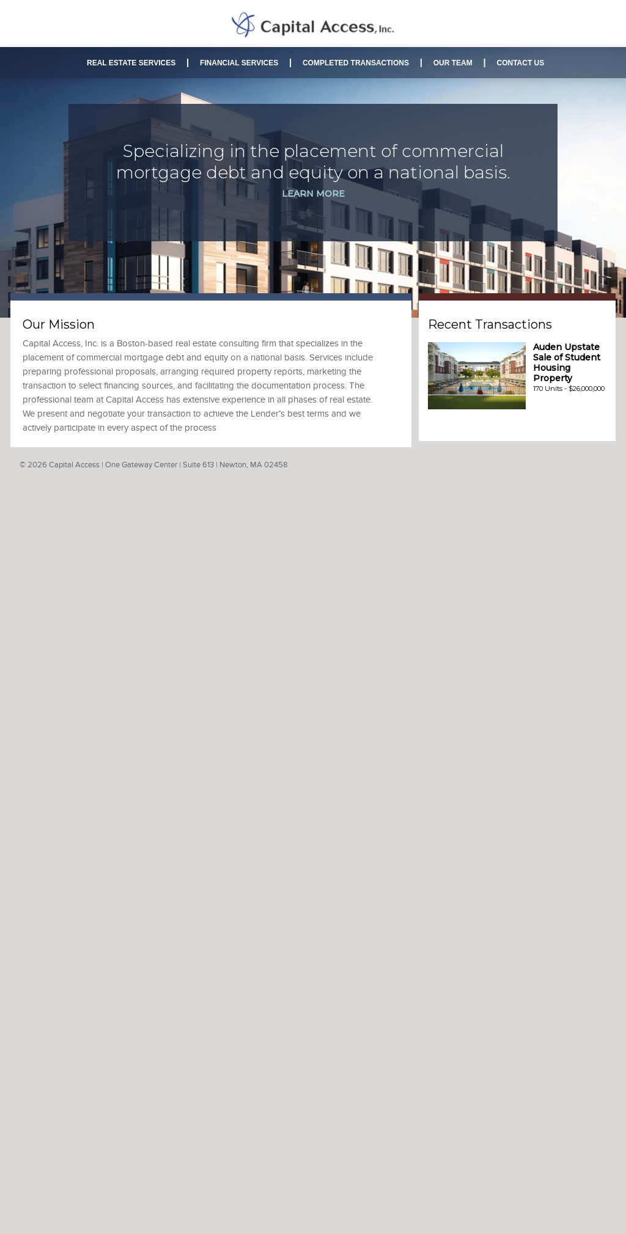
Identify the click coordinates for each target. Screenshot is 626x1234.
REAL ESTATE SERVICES (131, 63)
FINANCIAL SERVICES (239, 63)
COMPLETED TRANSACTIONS (356, 63)
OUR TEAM (453, 63)
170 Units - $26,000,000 (569, 368)
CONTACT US (520, 63)
